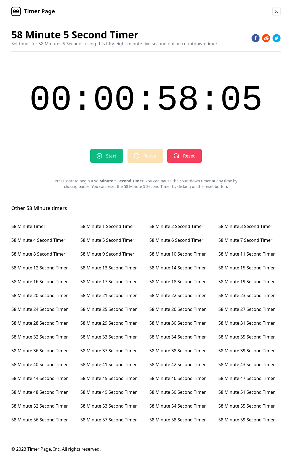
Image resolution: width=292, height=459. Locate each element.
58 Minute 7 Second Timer (245, 240)
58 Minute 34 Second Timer (177, 337)
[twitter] (276, 38)
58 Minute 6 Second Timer (176, 240)
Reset (184, 156)
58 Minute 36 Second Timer (39, 351)
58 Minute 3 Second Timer (245, 226)
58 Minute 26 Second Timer (177, 309)
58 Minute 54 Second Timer (177, 406)
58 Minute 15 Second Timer (246, 268)
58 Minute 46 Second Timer (177, 378)
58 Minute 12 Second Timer (39, 268)
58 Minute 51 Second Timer (246, 392)
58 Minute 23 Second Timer (246, 295)
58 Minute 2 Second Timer (176, 226)
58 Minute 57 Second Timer (108, 420)
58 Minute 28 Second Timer (39, 323)
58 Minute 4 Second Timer (38, 240)
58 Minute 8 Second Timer (38, 254)
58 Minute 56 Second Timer (39, 420)
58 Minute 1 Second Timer (107, 226)
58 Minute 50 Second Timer (177, 392)
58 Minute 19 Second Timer (246, 282)
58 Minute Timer (28, 226)
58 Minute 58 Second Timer (177, 420)
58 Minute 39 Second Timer (246, 351)
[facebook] (255, 38)
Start (106, 156)
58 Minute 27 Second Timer (246, 309)
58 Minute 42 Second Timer (177, 364)
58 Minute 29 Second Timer (108, 323)
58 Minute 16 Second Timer (39, 282)
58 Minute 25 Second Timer (108, 309)
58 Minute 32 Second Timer (39, 337)
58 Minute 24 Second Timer (39, 309)
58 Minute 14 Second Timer (177, 268)
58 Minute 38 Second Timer (177, 351)
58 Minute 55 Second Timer (246, 406)
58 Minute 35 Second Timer (246, 337)
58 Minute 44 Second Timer (39, 378)
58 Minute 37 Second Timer (108, 351)
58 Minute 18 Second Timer (177, 282)
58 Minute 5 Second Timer (107, 240)
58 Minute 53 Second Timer (108, 406)
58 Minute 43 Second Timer (246, 364)
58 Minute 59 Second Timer (246, 420)
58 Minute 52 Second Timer (39, 406)
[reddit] (266, 38)
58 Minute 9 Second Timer (107, 254)
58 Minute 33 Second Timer (108, 337)
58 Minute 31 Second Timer (246, 323)
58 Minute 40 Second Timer (39, 364)
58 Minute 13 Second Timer (108, 268)
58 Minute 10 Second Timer (177, 254)
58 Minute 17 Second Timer (108, 282)
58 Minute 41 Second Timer (108, 364)
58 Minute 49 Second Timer (108, 392)
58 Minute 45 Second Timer (108, 378)
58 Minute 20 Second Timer (39, 295)
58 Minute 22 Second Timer (177, 295)
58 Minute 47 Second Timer (246, 378)
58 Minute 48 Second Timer (39, 392)
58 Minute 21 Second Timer (108, 295)
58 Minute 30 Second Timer (177, 323)
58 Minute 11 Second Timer (246, 254)
